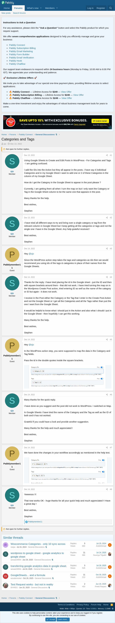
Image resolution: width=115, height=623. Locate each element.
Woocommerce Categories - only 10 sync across (38, 544)
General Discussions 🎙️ (37, 547)
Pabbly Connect (17, 45)
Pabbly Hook (15, 60)
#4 (111, 277)
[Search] (111, 8)
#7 (111, 448)
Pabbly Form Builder (19, 54)
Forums (18, 8)
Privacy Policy (83, 604)
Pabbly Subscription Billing (22, 48)
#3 (111, 249)
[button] (41, 8)
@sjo (31, 253)
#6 (111, 395)
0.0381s (94, 608)
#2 (111, 218)
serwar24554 (16, 560)
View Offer (66, 91)
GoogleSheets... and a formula (28, 575)
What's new (32, 8)
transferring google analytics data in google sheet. (39, 566)
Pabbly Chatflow (17, 64)
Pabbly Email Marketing (21, 51)
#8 (111, 489)
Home (7, 8)
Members (50, 8)
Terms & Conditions (66, 604)
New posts (6, 13)
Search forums (19, 13)
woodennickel (16, 578)
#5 (111, 340)
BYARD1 (14, 588)
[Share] (107, 155)
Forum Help (96, 604)
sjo (5, 144)
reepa (13, 547)
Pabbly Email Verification (21, 57)
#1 (111, 155)
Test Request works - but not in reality (32, 584)
